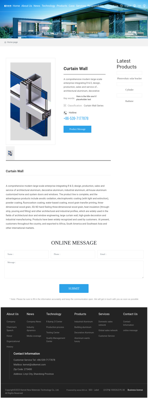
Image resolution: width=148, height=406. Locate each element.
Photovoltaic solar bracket (129, 78)
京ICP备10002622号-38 (114, 390)
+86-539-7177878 (76, 119)
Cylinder (129, 89)
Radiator (129, 101)
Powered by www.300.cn (77, 390)
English (128, 6)
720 (139, 6)
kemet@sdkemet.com (34, 364)
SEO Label (94, 390)
